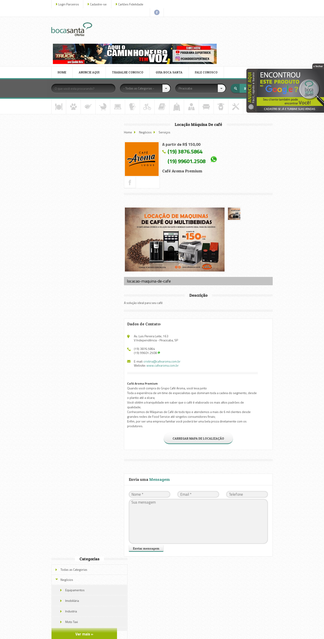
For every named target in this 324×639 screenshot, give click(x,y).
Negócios (150, 98)
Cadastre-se (101, 4)
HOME (64, 39)
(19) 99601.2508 (191, 127)
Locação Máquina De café (88, 275)
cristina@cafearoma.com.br (166, 322)
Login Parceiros (71, 4)
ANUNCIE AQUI (91, 39)
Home (133, 98)
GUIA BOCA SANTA (171, 39)
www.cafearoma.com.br (167, 326)
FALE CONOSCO (209, 39)
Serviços (169, 98)
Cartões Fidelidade (133, 4)
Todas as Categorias (76, 101)
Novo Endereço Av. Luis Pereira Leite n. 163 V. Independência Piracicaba (93, 196)
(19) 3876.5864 (190, 118)
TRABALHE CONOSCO (130, 39)
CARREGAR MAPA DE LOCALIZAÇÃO (199, 400)
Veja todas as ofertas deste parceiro (88, 316)
